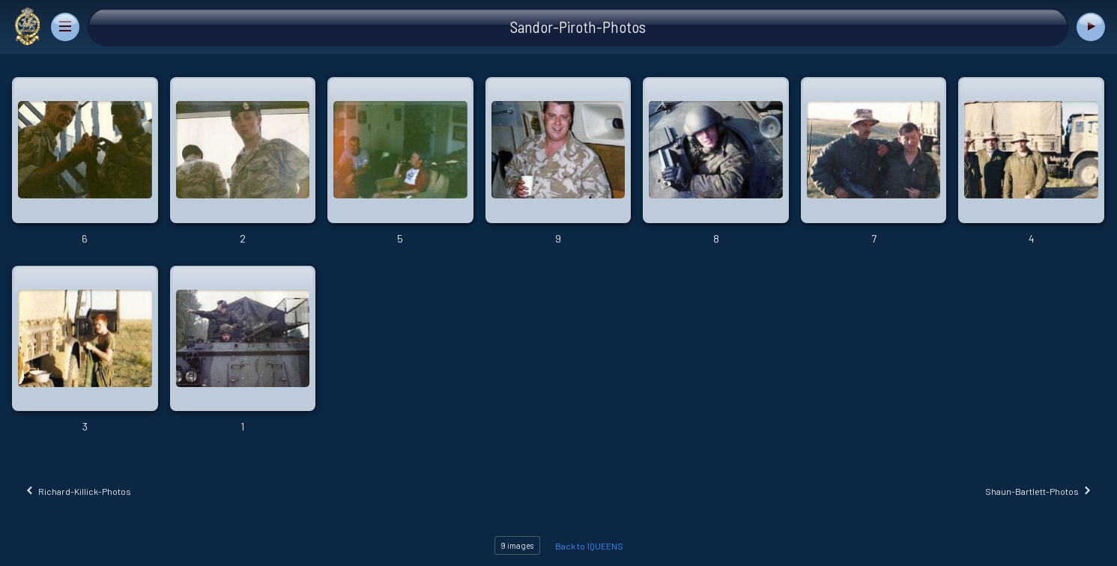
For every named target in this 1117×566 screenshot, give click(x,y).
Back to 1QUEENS (589, 546)
